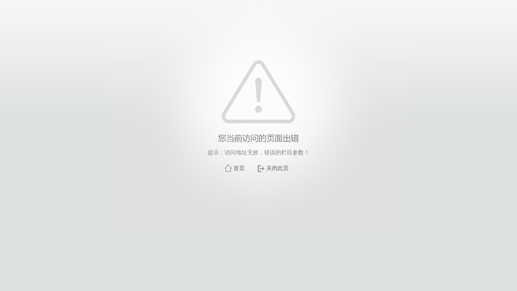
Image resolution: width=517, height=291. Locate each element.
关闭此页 (277, 168)
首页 (239, 168)
